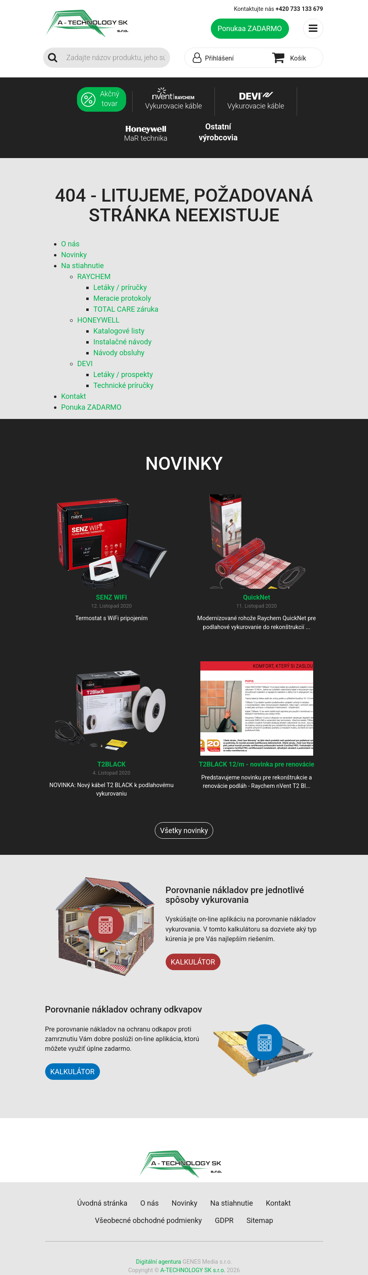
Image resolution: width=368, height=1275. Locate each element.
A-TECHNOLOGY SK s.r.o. (192, 1270)
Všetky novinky (184, 830)
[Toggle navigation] (313, 29)
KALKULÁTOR (193, 962)
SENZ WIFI (111, 597)
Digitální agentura (158, 1261)
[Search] (116, 58)
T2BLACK (111, 764)
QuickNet (256, 597)
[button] (226, 58)
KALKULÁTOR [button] (72, 1071)
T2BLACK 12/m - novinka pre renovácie (256, 764)
